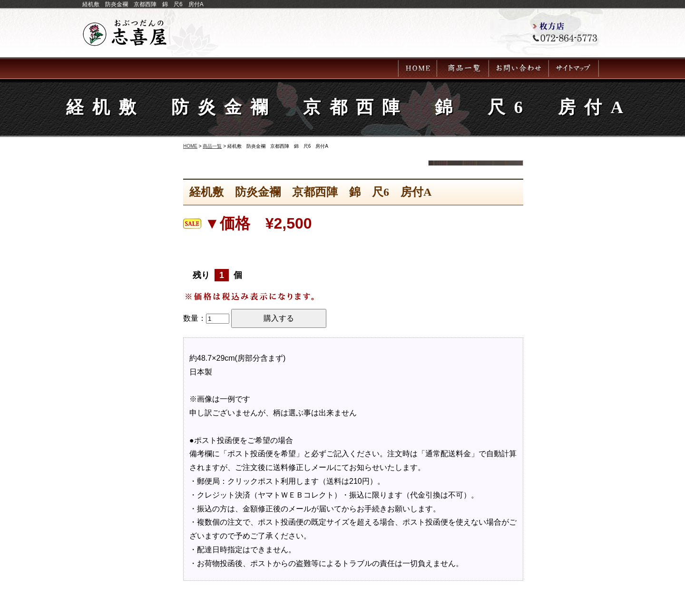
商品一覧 (212, 146)
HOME (190, 146)
